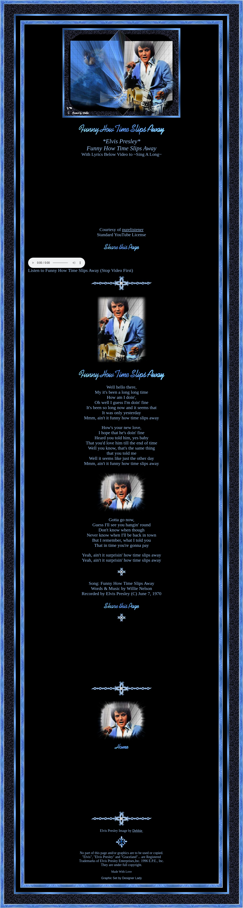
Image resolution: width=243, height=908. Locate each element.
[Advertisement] (121, 651)
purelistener (133, 229)
